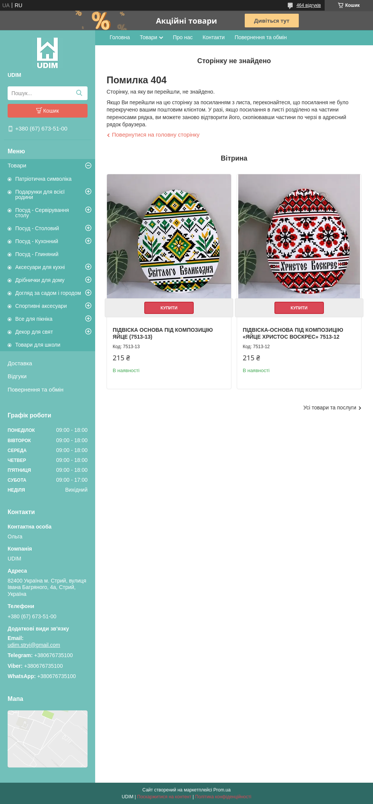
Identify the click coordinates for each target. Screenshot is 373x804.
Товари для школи (38, 345)
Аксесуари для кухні (40, 267)
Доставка (20, 363)
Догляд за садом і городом (48, 293)
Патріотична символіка (43, 179)
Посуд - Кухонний (36, 241)
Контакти (213, 37)
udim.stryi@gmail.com (34, 645)
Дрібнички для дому (40, 280)
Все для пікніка (34, 319)
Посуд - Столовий (37, 228)
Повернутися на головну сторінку (155, 134)
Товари (17, 165)
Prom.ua (222, 790)
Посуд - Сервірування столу (42, 212)
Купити (169, 308)
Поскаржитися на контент (164, 796)
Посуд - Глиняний (36, 254)
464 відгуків (308, 5)
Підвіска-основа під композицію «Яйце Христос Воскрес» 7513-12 (293, 333)
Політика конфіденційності (223, 796)
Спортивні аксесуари (41, 306)
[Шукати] (79, 93)
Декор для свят (34, 332)
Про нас (183, 37)
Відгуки (17, 376)
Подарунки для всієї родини (40, 194)
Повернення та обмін (36, 389)
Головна (120, 37)
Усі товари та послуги (329, 407)
